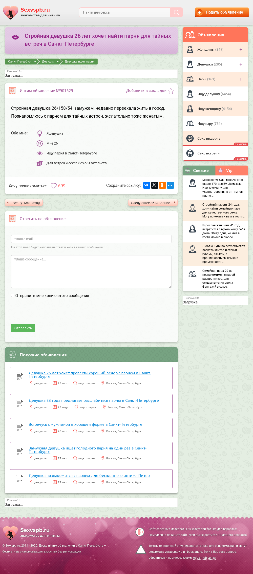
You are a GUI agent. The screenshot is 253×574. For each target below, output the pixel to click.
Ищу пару (205, 123)
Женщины (206, 49)
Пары (202, 79)
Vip (224, 170)
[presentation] (48, 314)
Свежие (197, 170)
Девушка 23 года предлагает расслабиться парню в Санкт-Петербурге (94, 400)
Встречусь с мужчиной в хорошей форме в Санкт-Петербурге (85, 424)
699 (61, 185)
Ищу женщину (209, 108)
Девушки (205, 64)
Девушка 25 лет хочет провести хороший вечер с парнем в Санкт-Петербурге (90, 374)
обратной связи (204, 557)
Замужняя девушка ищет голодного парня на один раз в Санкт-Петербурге (88, 449)
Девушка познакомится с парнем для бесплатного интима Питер (89, 475)
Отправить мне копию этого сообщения (52, 295)
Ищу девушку (209, 93)
